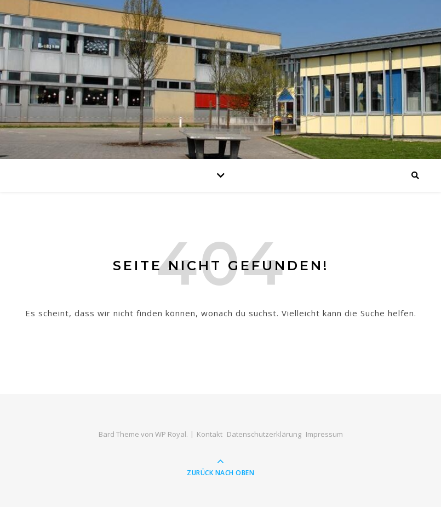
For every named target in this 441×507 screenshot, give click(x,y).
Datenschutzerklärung (264, 434)
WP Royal (170, 434)
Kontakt (209, 434)
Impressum (324, 434)
